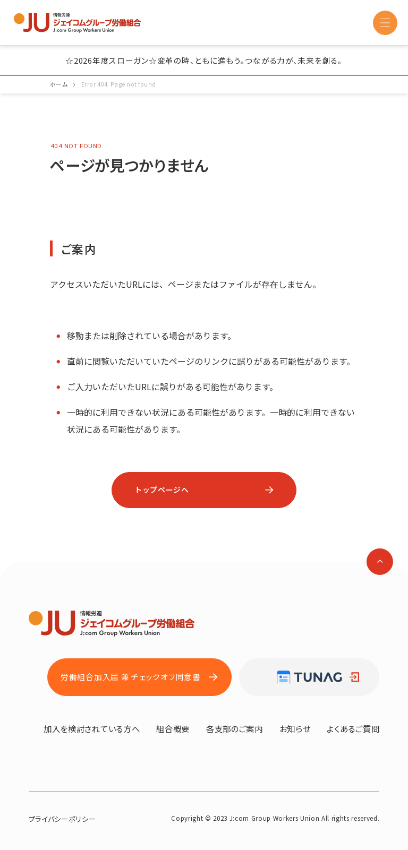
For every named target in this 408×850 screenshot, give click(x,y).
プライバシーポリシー (62, 819)
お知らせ (295, 728)
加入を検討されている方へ (92, 728)
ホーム (59, 84)
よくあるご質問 (353, 728)
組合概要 (173, 728)
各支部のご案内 (234, 728)
